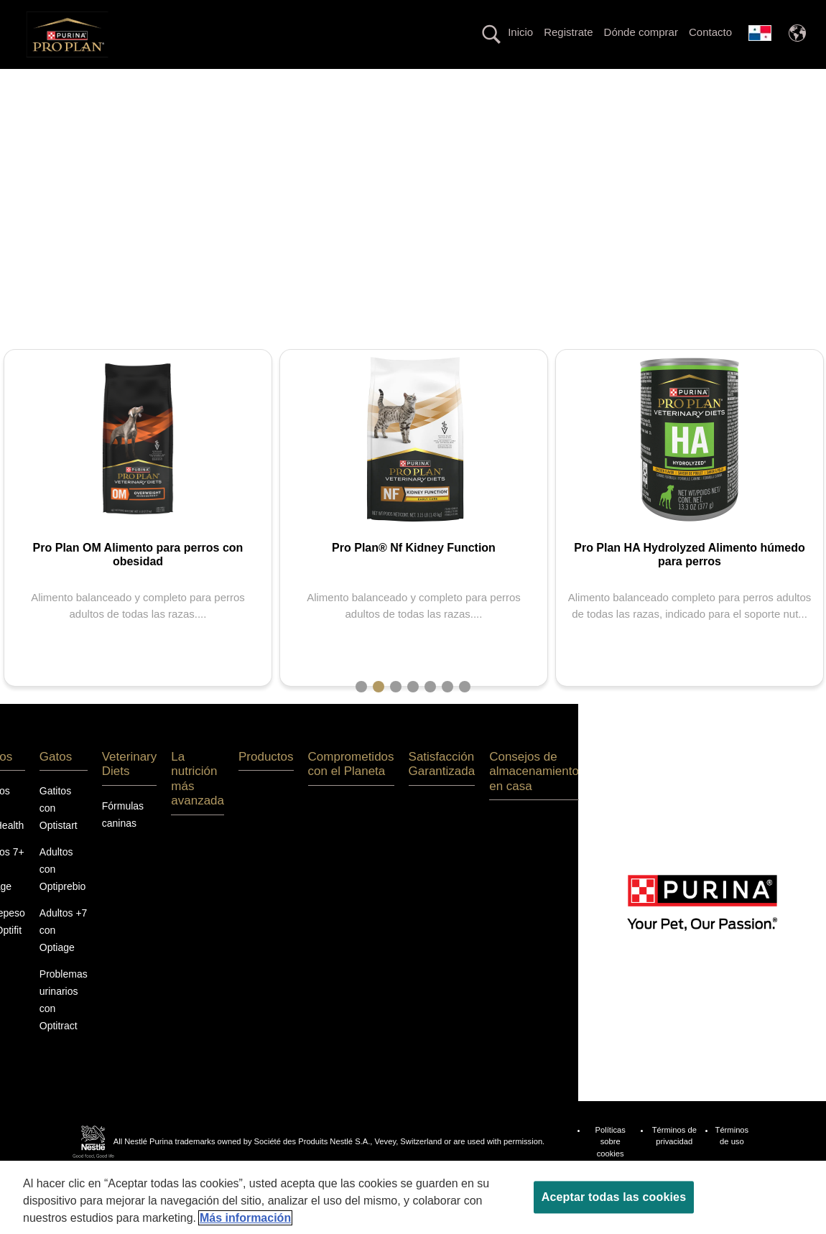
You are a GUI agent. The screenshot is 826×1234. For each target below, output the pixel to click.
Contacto (710, 32)
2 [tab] (378, 737)
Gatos (166, 81)
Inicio (520, 32)
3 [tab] (396, 737)
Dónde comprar (641, 32)
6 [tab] (447, 737)
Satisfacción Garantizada (442, 815)
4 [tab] (413, 737)
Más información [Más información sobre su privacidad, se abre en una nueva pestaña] (245, 1218)
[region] (413, 1197)
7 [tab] (464, 737)
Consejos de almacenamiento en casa (534, 822)
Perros (109, 81)
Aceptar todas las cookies (614, 1197)
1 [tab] (361, 737)
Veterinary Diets (243, 81)
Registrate (568, 32)
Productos (708, 81)
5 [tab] (430, 737)
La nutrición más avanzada (367, 81)
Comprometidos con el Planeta (413, 107)
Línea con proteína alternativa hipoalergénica (555, 81)
